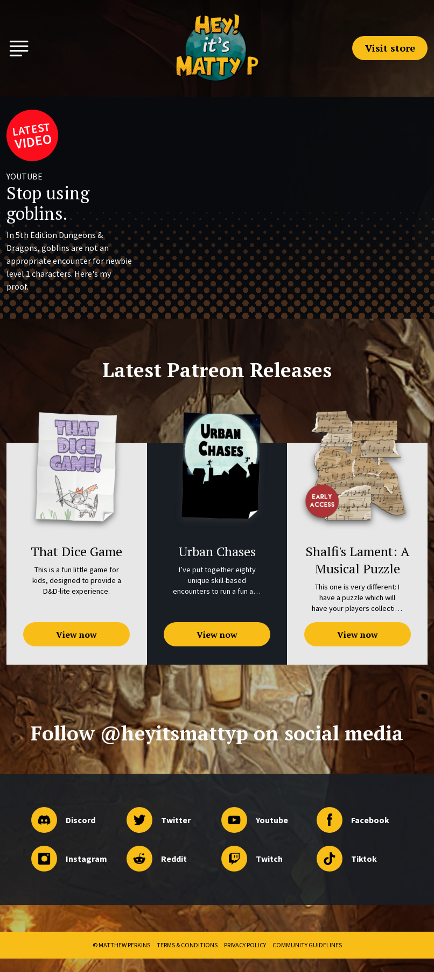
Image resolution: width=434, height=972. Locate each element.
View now (76, 634)
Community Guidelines (307, 945)
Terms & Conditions (187, 945)
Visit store (390, 47)
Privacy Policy (245, 945)
